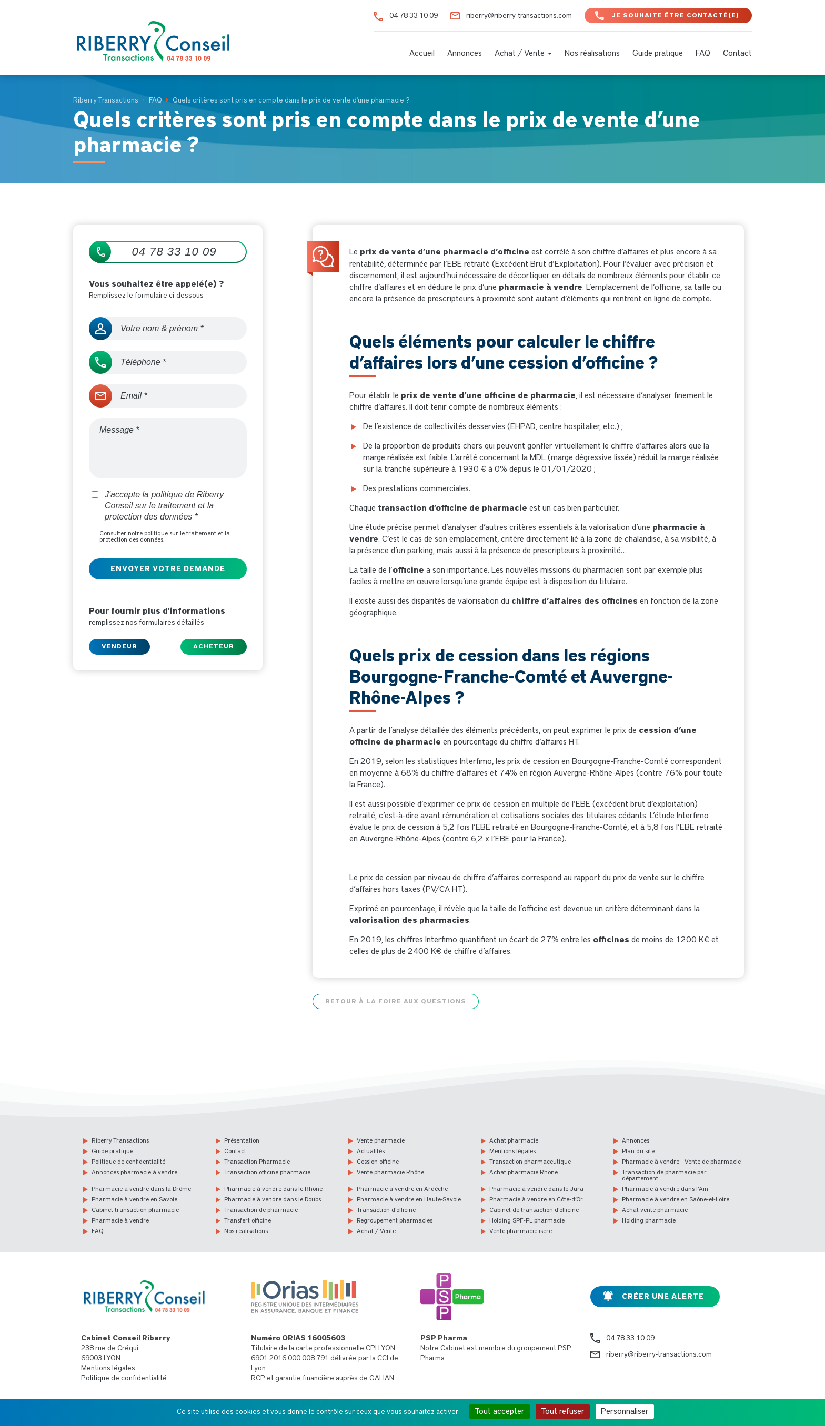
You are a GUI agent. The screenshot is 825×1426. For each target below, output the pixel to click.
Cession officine (378, 1161)
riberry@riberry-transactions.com (519, 15)
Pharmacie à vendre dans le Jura (536, 1188)
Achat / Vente (523, 53)
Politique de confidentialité (128, 1161)
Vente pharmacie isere (520, 1230)
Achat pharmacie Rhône (523, 1171)
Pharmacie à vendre (120, 1220)
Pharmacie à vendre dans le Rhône (273, 1188)
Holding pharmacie (649, 1220)
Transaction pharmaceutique (530, 1161)
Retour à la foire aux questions (395, 1000)
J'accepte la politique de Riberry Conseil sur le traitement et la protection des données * (158, 505)
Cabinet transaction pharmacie (135, 1209)
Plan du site (638, 1150)
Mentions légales (512, 1150)
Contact (737, 53)
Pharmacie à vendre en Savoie (134, 1199)
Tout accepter (500, 1411)
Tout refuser (563, 1411)
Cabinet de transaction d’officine (534, 1209)
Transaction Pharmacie (257, 1161)
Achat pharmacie (513, 1140)
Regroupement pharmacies (394, 1220)
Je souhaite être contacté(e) (675, 15)
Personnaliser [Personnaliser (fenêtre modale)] (625, 1411)
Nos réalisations (592, 53)
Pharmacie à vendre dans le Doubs (272, 1199)
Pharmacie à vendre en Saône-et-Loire (675, 1199)
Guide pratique (657, 53)
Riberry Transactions (120, 1140)
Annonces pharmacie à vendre (134, 1171)
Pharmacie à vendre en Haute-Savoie (409, 1199)
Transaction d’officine (386, 1209)
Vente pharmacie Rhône (390, 1171)
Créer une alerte (663, 1296)
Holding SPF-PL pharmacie (527, 1220)
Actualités (371, 1150)
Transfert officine (247, 1220)
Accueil (422, 53)
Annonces (464, 53)
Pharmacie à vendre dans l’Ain (665, 1188)
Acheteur (213, 646)
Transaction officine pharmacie (267, 1171)
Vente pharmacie (381, 1140)
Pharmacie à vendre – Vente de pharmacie (681, 1161)
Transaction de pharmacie (261, 1209)
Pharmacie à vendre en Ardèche (402, 1188)
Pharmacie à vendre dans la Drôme (141, 1188)
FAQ (703, 53)
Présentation (241, 1140)
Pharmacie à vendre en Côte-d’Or (536, 1199)
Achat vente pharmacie (655, 1209)
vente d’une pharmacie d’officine (460, 252)
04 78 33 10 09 (413, 15)
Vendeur (119, 646)
